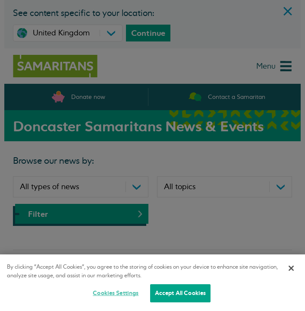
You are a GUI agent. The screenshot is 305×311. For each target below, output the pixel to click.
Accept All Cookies (180, 293)
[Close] (291, 268)
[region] (152, 282)
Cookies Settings (115, 293)
